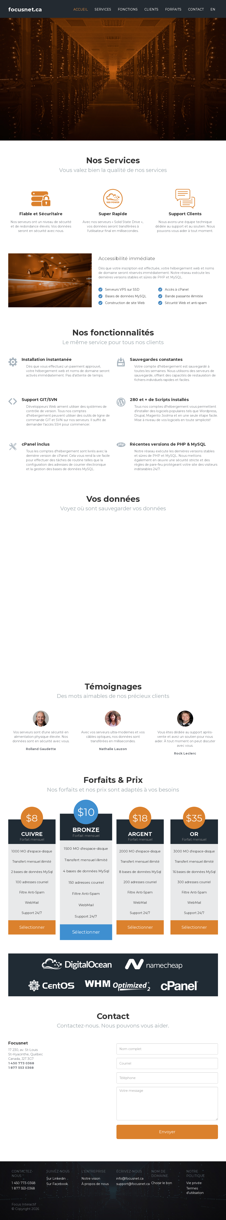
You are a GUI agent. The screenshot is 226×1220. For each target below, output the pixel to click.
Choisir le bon (161, 1183)
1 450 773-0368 (23, 1183)
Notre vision (90, 1179)
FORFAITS (173, 9)
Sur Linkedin (56, 1179)
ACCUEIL (80, 9)
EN (212, 9)
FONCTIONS (128, 9)
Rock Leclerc (185, 753)
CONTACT (196, 9)
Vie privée (194, 1183)
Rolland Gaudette (41, 749)
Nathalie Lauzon (113, 749)
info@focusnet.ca (129, 1179)
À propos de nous (95, 1184)
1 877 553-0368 (23, 1188)
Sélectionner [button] (32, 927)
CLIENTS (151, 9)
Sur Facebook (57, 1184)
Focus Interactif (24, 1204)
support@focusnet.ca (133, 1184)
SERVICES (103, 9)
